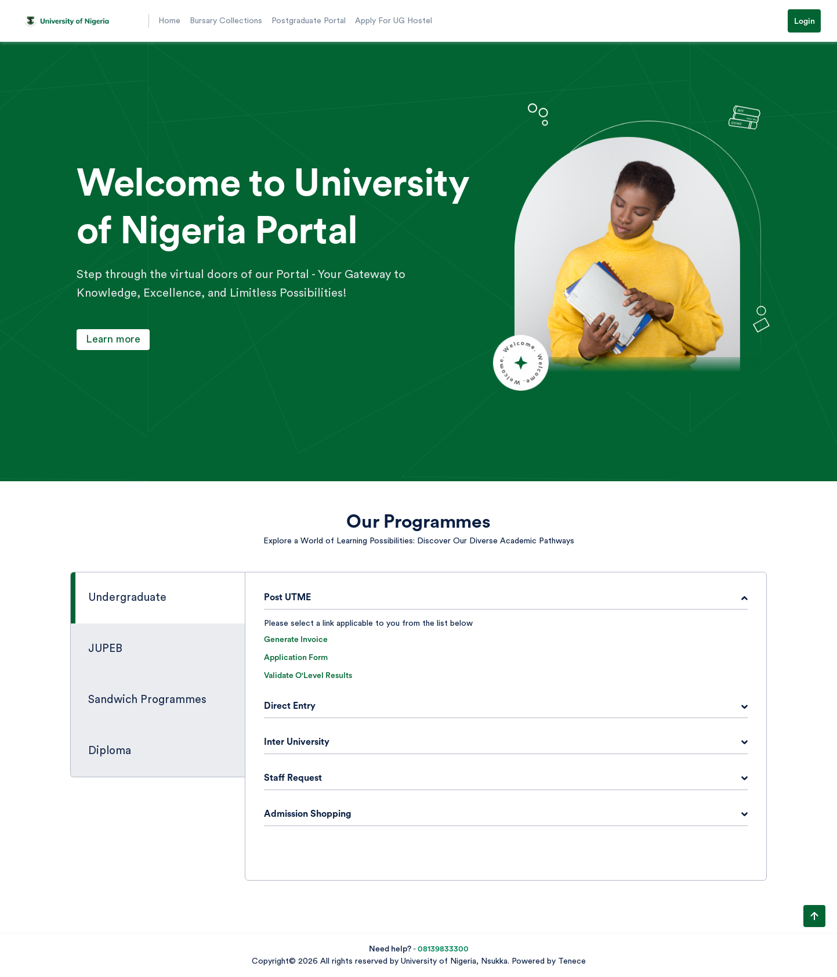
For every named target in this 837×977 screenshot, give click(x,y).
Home (169, 21)
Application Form (296, 658)
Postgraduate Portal (308, 21)
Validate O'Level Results (308, 676)
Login (804, 21)
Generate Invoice (296, 640)
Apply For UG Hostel (393, 21)
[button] (81, 20)
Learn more (113, 339)
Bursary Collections (226, 21)
